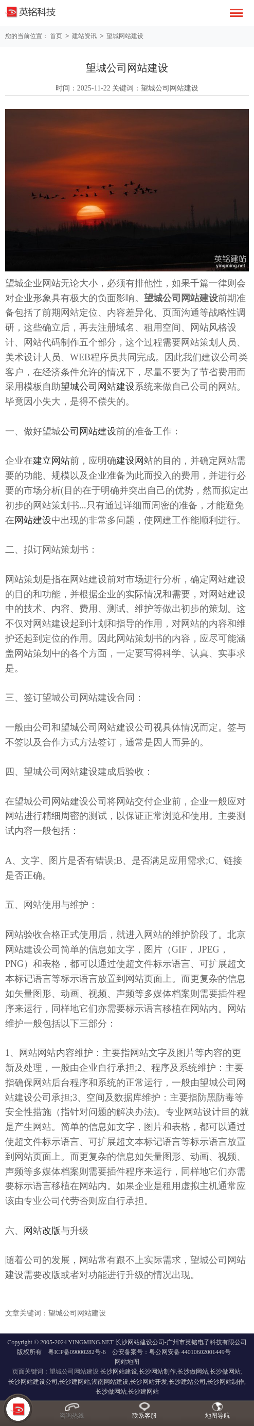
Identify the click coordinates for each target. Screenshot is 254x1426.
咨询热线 (72, 1415)
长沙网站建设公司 (33, 1381)
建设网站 (134, 460)
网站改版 (42, 1230)
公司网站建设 (88, 431)
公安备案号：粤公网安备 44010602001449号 (171, 1351)
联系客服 (144, 1415)
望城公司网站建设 (98, 386)
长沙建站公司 (187, 1381)
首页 (56, 36)
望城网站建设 (127, 36)
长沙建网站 (74, 1381)
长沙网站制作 (157, 1371)
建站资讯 (86, 36)
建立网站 (51, 460)
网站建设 (32, 520)
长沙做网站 (192, 1371)
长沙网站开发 (148, 1381)
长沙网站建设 (118, 1371)
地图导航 (217, 1415)
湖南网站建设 (110, 1381)
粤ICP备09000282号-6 (77, 1351)
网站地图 (127, 1361)
